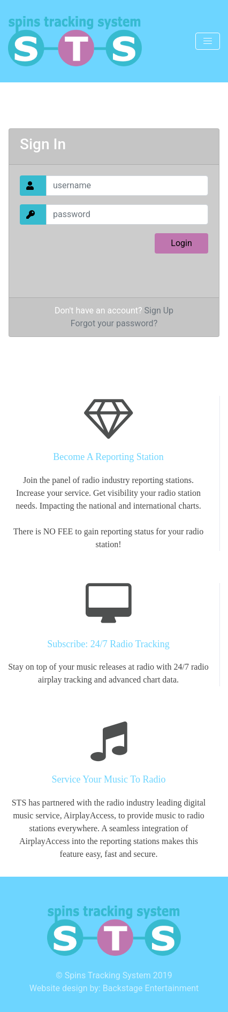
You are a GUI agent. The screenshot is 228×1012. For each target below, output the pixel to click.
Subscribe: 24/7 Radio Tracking (108, 644)
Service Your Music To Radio (109, 779)
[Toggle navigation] (207, 41)
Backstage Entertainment (151, 988)
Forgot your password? (114, 323)
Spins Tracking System (108, 975)
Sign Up (159, 310)
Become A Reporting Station (108, 456)
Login (181, 243)
